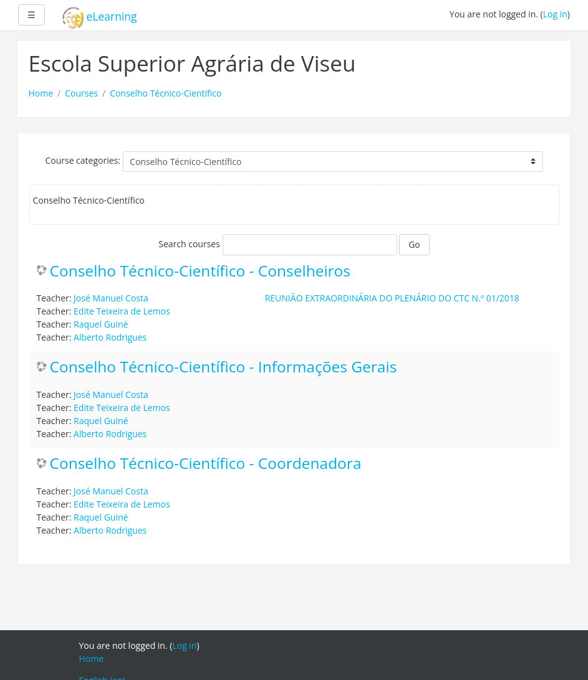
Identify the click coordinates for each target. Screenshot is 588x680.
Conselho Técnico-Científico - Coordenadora (206, 463)
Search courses (189, 244)
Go (414, 244)
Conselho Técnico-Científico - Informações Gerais (223, 367)
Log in (555, 14)
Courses (81, 93)
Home (41, 93)
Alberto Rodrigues (110, 337)
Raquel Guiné (101, 324)
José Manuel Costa (111, 298)
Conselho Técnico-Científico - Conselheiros (200, 271)
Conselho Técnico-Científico (165, 93)
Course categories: (82, 160)
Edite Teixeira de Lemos (122, 311)
